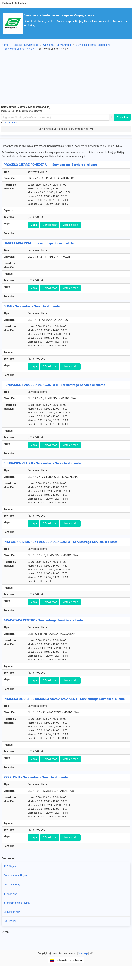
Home (5, 44)
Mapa (33, 224)
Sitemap (83, 953)
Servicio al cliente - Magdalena (93, 44)
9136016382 (11, 122)
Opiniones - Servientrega (57, 44)
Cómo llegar (50, 224)
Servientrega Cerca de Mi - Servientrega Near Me (66, 128)
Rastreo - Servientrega (25, 44)
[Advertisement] (66, 77)
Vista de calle (70, 224)
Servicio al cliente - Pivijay (19, 48)
